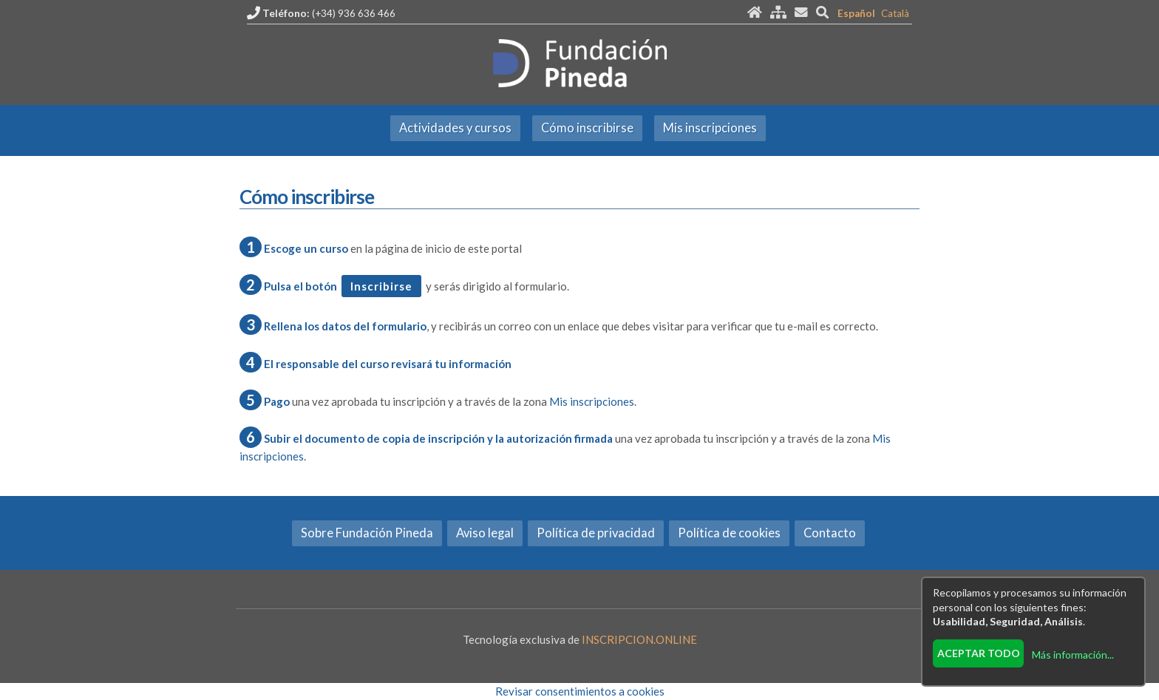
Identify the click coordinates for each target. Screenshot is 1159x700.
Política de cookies (729, 533)
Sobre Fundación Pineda (367, 533)
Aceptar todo (978, 653)
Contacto (829, 533)
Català (895, 13)
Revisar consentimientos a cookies (580, 691)
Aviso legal (485, 533)
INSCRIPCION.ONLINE (639, 639)
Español (856, 13)
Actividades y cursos (455, 127)
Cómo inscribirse (587, 127)
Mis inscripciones (710, 127)
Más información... (1073, 654)
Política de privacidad (596, 533)
